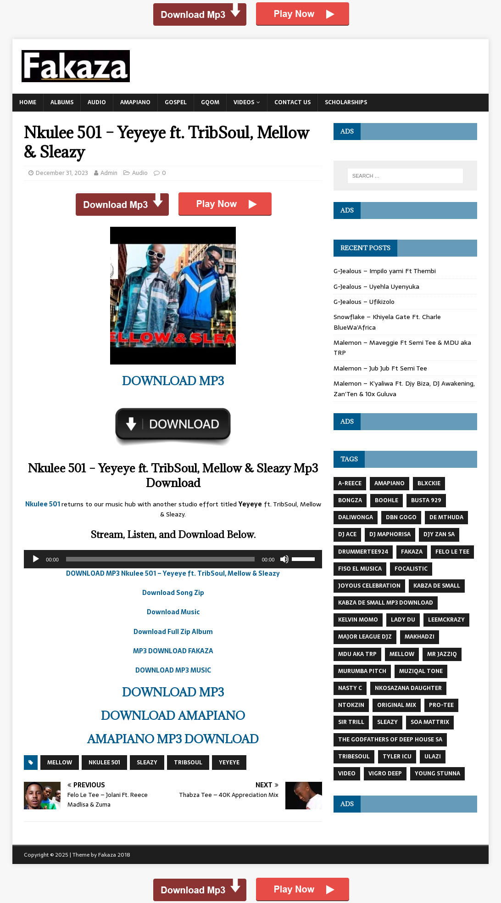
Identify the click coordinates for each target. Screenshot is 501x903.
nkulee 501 (104, 762)
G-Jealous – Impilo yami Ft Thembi (385, 271)
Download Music (173, 612)
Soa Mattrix (430, 722)
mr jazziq (442, 654)
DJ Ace (347, 534)
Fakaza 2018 (114, 854)
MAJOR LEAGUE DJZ (365, 636)
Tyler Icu (397, 756)
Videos (244, 102)
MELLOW (59, 762)
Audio (97, 102)
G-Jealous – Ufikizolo (364, 302)
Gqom (210, 102)
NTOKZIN (351, 705)
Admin (108, 173)
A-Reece (350, 483)
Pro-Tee (441, 705)
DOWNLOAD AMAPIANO (173, 715)
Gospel (176, 102)
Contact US (292, 102)
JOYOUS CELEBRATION (369, 585)
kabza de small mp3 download (385, 602)
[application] (173, 559)
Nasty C (350, 688)
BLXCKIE (429, 483)
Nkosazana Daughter (408, 688)
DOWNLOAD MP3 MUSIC (173, 670)
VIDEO (347, 773)
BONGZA (350, 500)
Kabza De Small (436, 585)
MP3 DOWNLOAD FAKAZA (173, 651)
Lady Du (403, 619)
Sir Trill (351, 722)
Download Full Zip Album (173, 632)
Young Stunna (437, 773)
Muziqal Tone (421, 671)
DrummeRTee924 (363, 551)
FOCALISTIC (411, 568)
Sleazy (147, 762)
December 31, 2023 (62, 173)
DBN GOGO (401, 517)
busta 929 (426, 500)
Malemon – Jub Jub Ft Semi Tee (380, 368)
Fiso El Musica (360, 568)
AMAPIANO (389, 483)
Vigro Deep (385, 773)
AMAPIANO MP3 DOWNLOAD (173, 738)
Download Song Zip (173, 593)
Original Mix (396, 705)
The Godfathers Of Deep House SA (390, 739)
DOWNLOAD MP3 (173, 380)
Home (27, 102)
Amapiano (135, 102)
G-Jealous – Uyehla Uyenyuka (376, 286)
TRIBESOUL (354, 756)
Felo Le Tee (452, 551)
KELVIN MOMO (358, 619)
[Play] (35, 559)
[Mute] (284, 559)
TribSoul (188, 762)
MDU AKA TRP (357, 654)
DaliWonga (355, 517)
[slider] (160, 559)
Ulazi (432, 756)
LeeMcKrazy (446, 619)
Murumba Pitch (362, 671)
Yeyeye (229, 762)
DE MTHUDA (446, 517)
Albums (61, 102)
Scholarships (346, 102)
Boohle (386, 500)
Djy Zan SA (439, 534)
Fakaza (412, 551)
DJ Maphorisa (390, 534)
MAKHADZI (419, 636)
